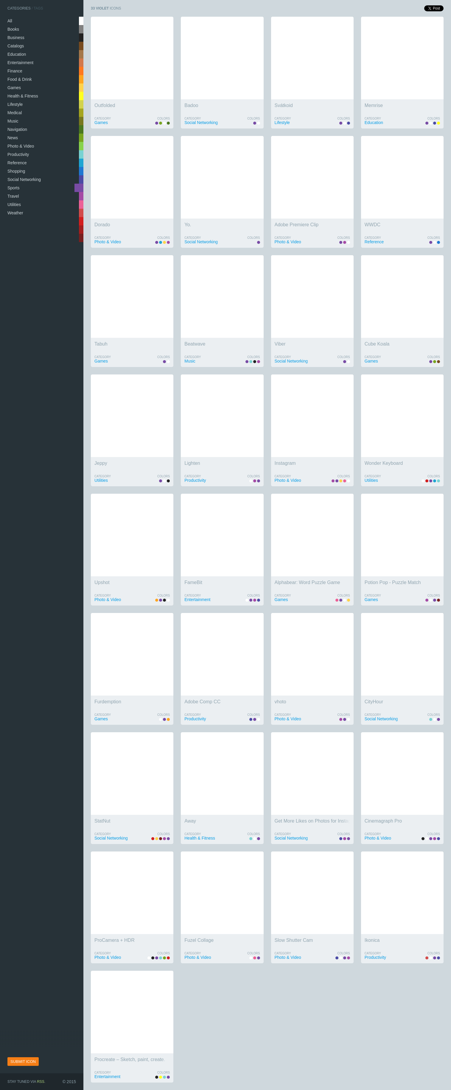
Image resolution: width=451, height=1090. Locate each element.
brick (81, 229)
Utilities (14, 204)
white (81, 21)
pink (81, 204)
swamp (81, 121)
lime (81, 146)
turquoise (81, 154)
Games (14, 87)
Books (13, 29)
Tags (38, 8)
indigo (81, 179)
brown (81, 46)
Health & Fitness (22, 96)
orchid (81, 196)
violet (78, 188)
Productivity (18, 154)
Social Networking (24, 179)
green (81, 129)
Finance (14, 71)
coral (81, 79)
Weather (15, 212)
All (9, 20)
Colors (163, 118)
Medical (14, 112)
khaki (81, 113)
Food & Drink (19, 79)
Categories (19, 8)
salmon (81, 71)
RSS (40, 1082)
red (81, 221)
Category (102, 118)
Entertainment (20, 62)
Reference (17, 162)
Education (16, 54)
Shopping (16, 171)
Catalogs (15, 46)
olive (81, 138)
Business (15, 37)
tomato (81, 213)
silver (81, 29)
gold (81, 87)
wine (81, 238)
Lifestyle (15, 104)
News (12, 137)
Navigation (17, 129)
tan (81, 54)
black (81, 37)
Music (12, 121)
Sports (13, 187)
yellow (81, 96)
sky (81, 163)
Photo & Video (20, 146)
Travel (13, 196)
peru (81, 62)
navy (81, 171)
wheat (81, 104)
